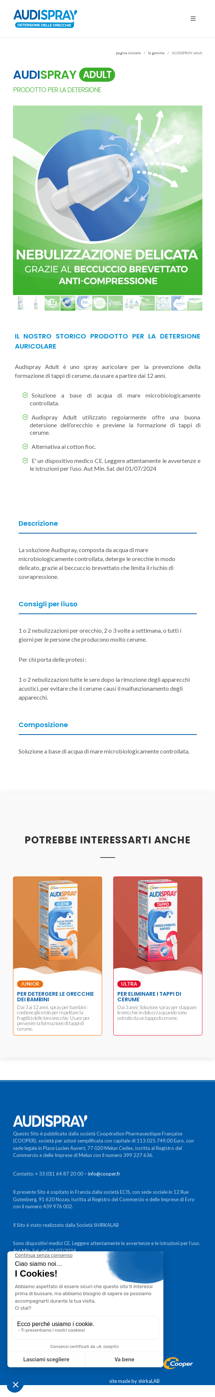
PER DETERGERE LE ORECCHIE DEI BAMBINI (55, 996)
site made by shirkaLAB (134, 1381)
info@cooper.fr (104, 1174)
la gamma (156, 53)
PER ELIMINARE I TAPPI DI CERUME (149, 996)
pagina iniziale (128, 53)
